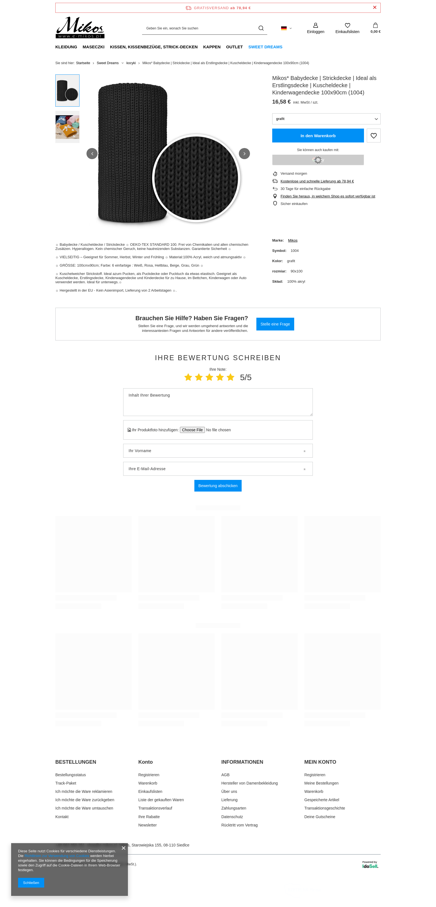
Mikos (293, 240)
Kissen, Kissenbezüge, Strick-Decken (154, 46)
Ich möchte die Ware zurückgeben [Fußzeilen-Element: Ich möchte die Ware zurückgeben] (84, 800)
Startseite (83, 63)
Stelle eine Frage (275, 324)
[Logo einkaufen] (80, 28)
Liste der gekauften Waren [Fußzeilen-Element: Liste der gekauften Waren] (161, 800)
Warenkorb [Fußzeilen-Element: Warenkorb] (147, 783)
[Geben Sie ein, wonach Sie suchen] (204, 28)
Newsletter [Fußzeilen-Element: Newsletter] (147, 825)
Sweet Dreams (265, 46)
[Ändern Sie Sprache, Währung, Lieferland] (286, 28)
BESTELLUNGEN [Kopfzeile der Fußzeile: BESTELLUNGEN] (75, 762)
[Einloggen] (315, 28)
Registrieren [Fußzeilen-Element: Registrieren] (148, 775)
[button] (92, 153)
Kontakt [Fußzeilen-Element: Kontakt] (61, 817)
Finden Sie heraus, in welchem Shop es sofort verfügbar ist (328, 196)
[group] (168, 153)
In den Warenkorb (318, 135)
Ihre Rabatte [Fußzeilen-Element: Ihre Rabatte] (149, 817)
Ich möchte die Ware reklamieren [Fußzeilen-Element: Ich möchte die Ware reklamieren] (83, 791)
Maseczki (93, 46)
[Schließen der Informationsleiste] (374, 7)
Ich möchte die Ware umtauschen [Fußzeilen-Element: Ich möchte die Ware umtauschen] (84, 808)
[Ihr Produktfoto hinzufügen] (217, 430)
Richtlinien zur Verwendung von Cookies (56, 856)
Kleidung (66, 46)
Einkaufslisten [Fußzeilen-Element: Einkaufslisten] (150, 791)
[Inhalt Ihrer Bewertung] (218, 402)
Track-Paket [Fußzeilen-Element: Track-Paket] (65, 783)
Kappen (212, 46)
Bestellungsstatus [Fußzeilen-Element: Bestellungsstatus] (70, 775)
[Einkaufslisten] (347, 28)
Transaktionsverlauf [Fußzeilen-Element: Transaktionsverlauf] (155, 808)
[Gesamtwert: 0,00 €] (376, 28)
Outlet (234, 46)
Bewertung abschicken (218, 485)
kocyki (131, 63)
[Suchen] (261, 28)
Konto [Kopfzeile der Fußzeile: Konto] (145, 762)
